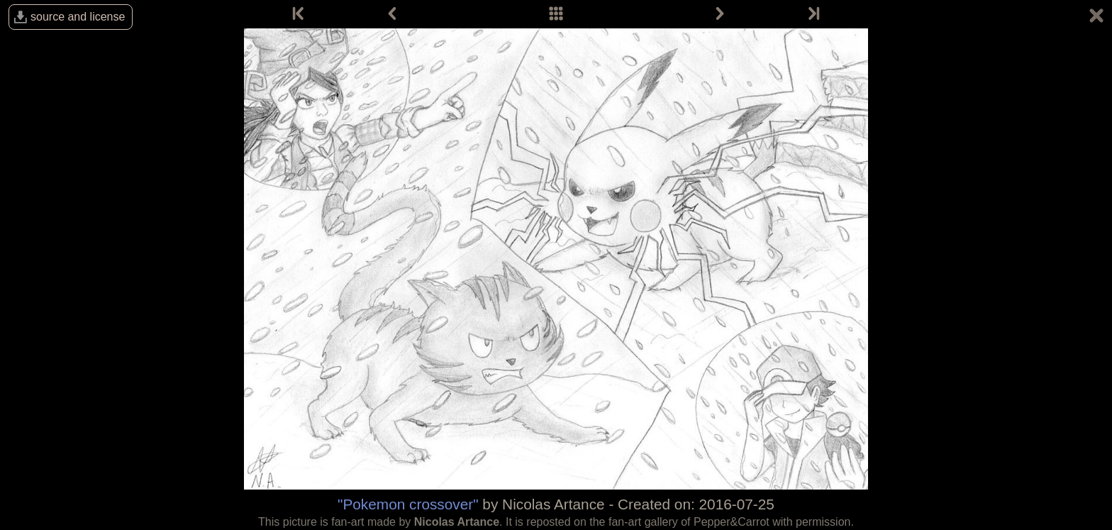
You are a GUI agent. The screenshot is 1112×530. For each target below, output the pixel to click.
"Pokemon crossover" (408, 504)
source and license (77, 17)
